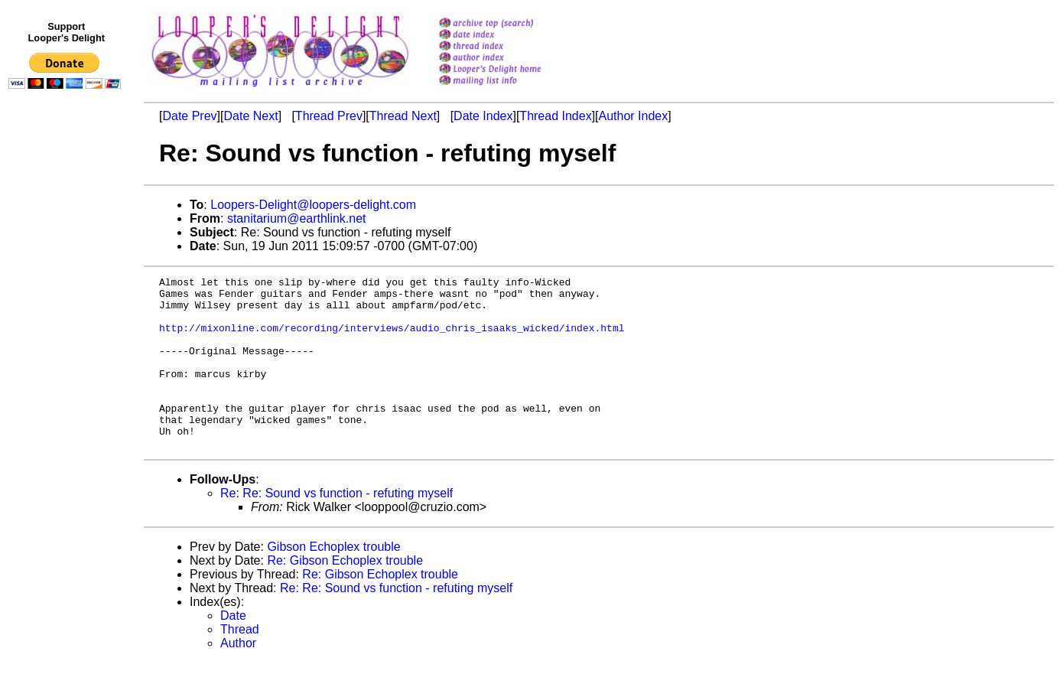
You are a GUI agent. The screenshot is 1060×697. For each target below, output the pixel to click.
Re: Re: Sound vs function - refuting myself (336, 527)
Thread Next (403, 115)
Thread (239, 663)
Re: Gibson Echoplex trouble (345, 594)
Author (238, 677)
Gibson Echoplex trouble (333, 581)
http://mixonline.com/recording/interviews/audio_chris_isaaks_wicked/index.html (391, 339)
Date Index (483, 115)
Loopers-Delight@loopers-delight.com (313, 204)
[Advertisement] (67, 410)
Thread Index (555, 115)
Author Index (633, 115)
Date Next (250, 115)
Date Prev (189, 115)
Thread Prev (329, 115)
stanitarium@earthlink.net (296, 218)
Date (233, 649)
